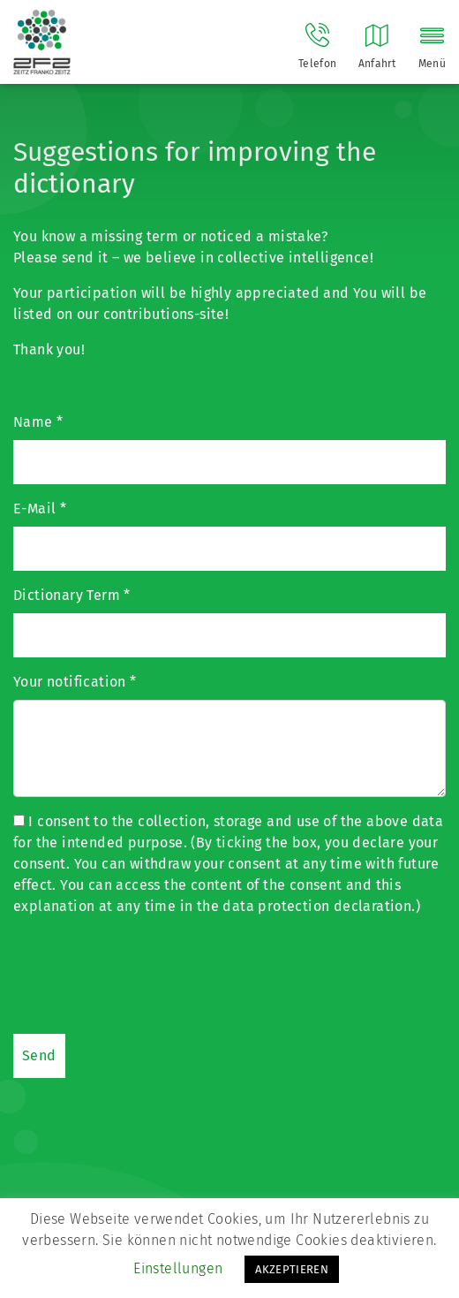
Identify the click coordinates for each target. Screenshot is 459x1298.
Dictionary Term (72, 595)
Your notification (75, 681)
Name (38, 422)
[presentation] (147, 972)
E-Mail (39, 508)
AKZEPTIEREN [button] (291, 1269)
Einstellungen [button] (177, 1268)
